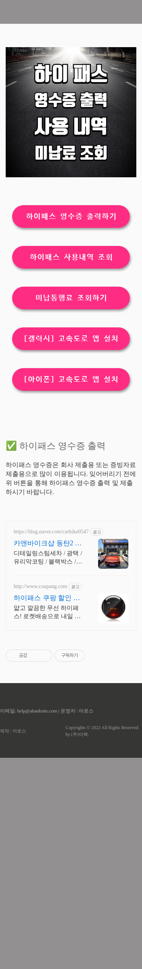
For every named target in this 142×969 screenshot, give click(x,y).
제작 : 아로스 (13, 942)
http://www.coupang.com (40, 797)
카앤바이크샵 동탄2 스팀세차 (48, 755)
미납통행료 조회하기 (71, 403)
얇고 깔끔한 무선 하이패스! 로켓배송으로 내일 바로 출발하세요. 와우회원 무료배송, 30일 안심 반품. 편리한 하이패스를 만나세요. (48, 824)
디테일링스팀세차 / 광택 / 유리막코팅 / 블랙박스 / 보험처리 (48, 769)
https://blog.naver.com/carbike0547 (51, 743)
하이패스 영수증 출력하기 (71, 322)
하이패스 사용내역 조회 (71, 363)
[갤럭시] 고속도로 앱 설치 (71, 444)
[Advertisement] (71, 92)
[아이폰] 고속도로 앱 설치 (71, 485)
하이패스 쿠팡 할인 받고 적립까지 (47, 809)
